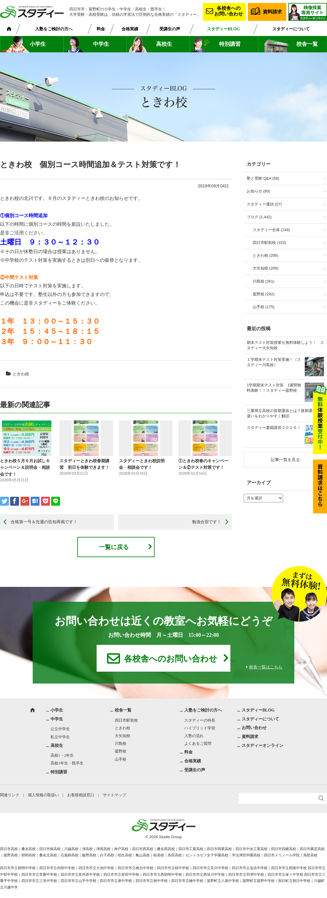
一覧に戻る (114, 547)
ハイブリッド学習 (199, 728)
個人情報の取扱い (43, 795)
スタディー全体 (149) (271, 230)
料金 (101, 29)
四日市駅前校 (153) (269, 242)
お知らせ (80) (258, 191)
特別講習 (229, 44)
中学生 (101, 44)
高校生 (164, 44)
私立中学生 (60, 737)
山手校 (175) (263, 307)
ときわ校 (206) (265, 255)
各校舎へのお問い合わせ (228, 11)
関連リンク (9, 795)
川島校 (120, 743)
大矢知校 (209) (265, 268)
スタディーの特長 (199, 720)
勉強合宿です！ (206, 521)
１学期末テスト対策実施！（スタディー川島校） (274, 362)
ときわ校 (20, 374)
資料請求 (272, 11)
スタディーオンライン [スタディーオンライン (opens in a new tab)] (262, 745)
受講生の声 (169, 29)
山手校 (120, 759)
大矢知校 (122, 736)
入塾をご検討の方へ (54, 29)
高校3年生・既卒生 (67, 763)
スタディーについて (291, 29)
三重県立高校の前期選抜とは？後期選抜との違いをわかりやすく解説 (285, 413)
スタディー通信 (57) (264, 204)
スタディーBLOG (223, 29)
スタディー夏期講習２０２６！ (274, 427)
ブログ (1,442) (259, 217)
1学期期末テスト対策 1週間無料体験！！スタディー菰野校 (274, 388)
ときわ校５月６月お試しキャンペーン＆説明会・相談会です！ (25, 467)
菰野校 (120, 751)
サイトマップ (114, 795)
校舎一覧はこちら (265, 667)
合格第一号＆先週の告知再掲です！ (44, 521)
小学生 (38, 44)
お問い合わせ (254, 727)
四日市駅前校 (126, 720)
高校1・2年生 (62, 755)
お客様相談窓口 (80, 795)
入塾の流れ (194, 736)
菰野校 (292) (263, 294)
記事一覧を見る (285, 459)
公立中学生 (60, 729)
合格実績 (130, 29)
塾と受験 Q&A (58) (263, 178)
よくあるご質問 (197, 743)
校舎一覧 (307, 44)
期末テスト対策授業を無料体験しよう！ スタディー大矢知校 (285, 345)
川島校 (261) (263, 281)
